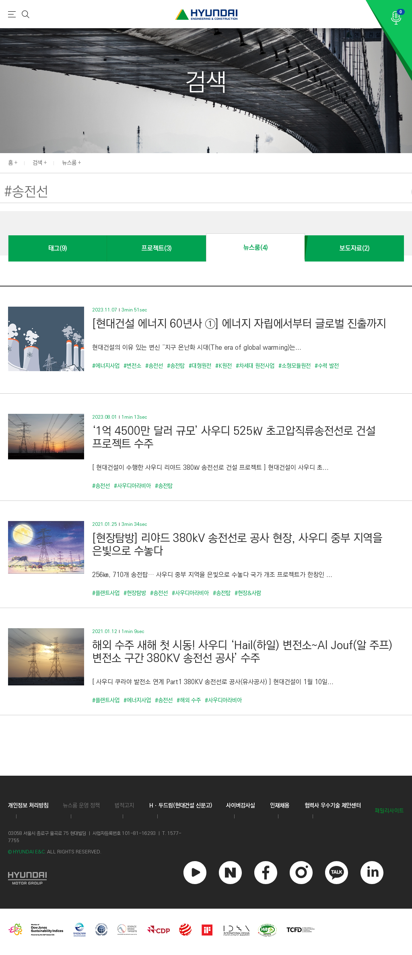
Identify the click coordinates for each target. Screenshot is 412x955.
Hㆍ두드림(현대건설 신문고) (180, 805)
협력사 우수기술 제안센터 (333, 805)
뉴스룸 (69, 162)
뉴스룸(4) (255, 248)
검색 (37, 162)
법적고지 (124, 805)
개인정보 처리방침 (28, 805)
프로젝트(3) (156, 248)
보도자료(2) (354, 248)
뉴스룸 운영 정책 (81, 805)
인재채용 (279, 805)
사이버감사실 (240, 805)
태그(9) (57, 248)
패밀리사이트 (389, 811)
